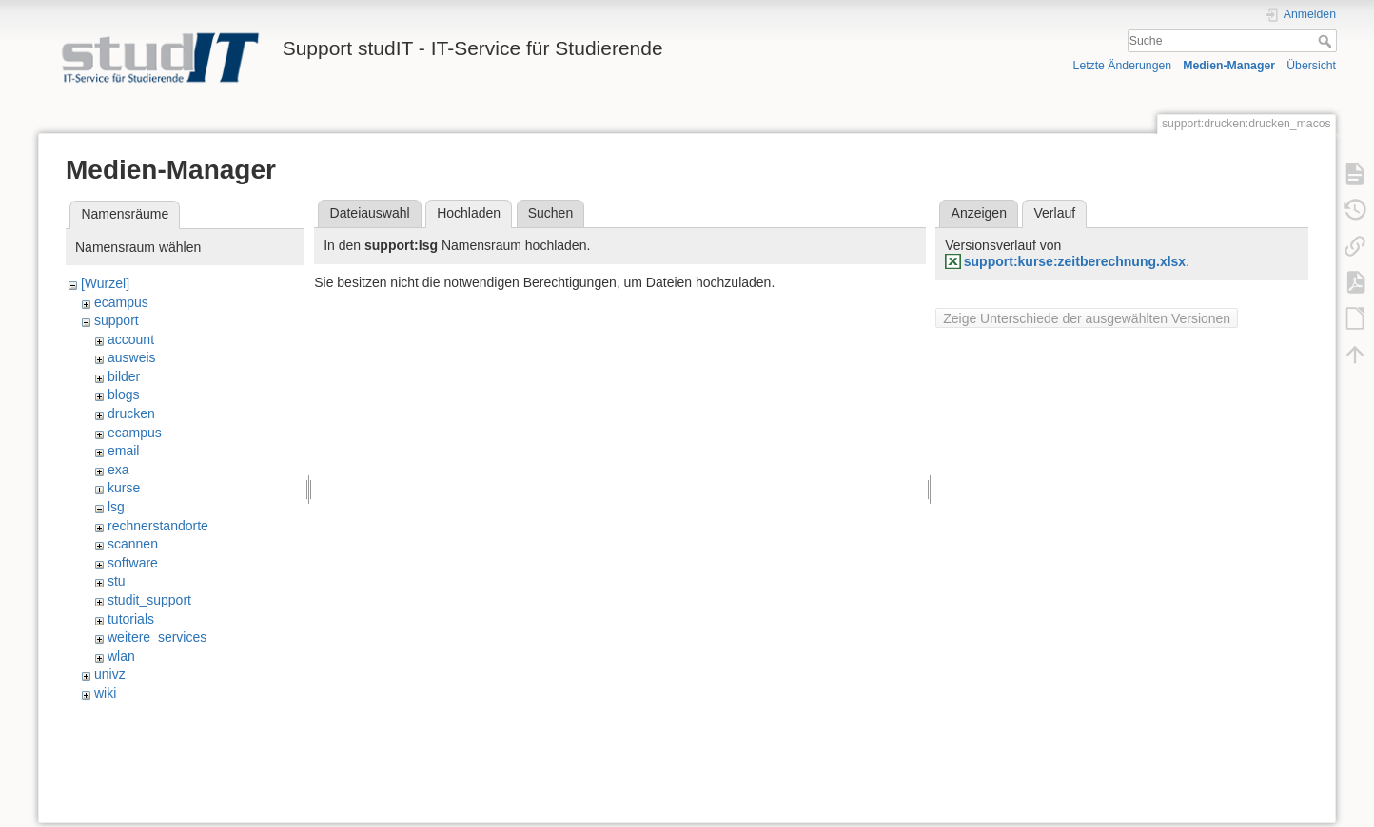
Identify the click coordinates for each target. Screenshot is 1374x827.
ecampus (121, 302)
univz (110, 674)
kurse (124, 487)
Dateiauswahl (370, 213)
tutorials (131, 618)
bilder (124, 376)
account (131, 339)
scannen (133, 543)
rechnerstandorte (158, 525)
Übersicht (1311, 65)
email (123, 450)
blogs (123, 394)
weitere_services (157, 636)
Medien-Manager (1229, 65)
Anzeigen (979, 213)
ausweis (132, 357)
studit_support (149, 599)
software (133, 562)
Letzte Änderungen (1122, 65)
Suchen (550, 213)
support (116, 320)
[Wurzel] (105, 283)
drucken (131, 413)
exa (118, 469)
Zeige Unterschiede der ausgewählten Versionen (1086, 318)
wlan (121, 656)
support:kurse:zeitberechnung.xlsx (1075, 261)
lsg (116, 506)
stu (117, 580)
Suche (1327, 41)
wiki (105, 693)
